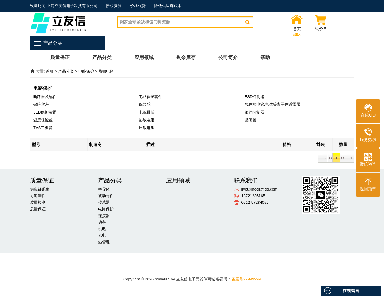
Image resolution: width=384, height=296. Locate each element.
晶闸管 (250, 120)
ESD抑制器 (255, 96)
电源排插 (146, 112)
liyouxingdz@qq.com (259, 189)
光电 (102, 235)
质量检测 (38, 202)
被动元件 (106, 196)
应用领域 (144, 57)
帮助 (265, 57)
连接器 (104, 215)
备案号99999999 (246, 279)
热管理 (104, 242)
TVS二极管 (42, 128)
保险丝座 (41, 104)
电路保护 (86, 71)
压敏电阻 (146, 128)
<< (330, 158)
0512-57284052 (254, 202)
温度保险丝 (43, 120)
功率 (102, 222)
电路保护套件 (150, 96)
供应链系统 (40, 189)
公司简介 (228, 57)
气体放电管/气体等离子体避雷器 (273, 104)
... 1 (350, 158)
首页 (297, 29)
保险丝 (145, 104)
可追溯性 (38, 196)
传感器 (104, 202)
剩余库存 (186, 57)
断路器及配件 (45, 96)
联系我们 (345, 29)
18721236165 (253, 196)
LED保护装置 (44, 112)
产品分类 (102, 57)
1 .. (322, 158)
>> (343, 158)
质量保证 (60, 57)
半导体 (104, 189)
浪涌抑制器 (254, 112)
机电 (102, 228)
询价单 (321, 29)
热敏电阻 (106, 71)
